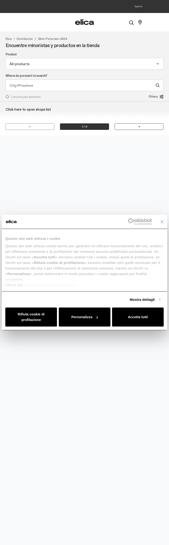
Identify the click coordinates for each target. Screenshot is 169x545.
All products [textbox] (19, 63)
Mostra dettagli (142, 299)
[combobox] (84, 64)
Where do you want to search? (26, 76)
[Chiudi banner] (162, 221)
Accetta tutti (138, 317)
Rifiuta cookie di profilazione (31, 317)
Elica (9, 39)
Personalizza (84, 317)
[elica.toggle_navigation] (29, 22)
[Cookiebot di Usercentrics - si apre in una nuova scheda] (131, 221)
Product (11, 54)
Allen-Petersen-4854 (52, 39)
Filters (156, 97)
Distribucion (25, 39)
